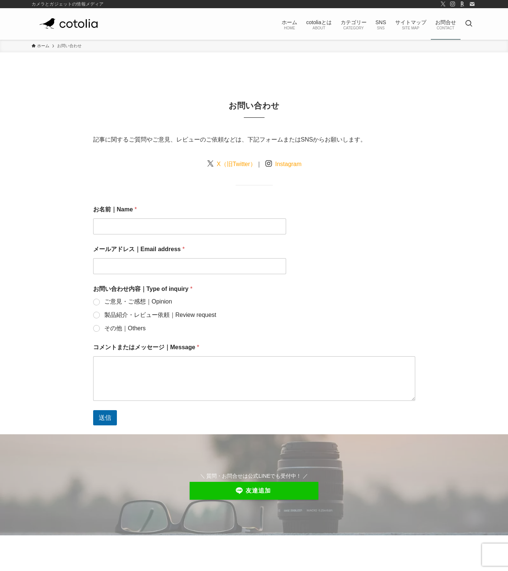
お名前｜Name (115, 209)
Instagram (287, 164)
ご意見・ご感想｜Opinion (138, 301)
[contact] (472, 4)
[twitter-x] (443, 4)
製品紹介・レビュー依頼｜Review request (160, 315)
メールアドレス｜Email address (139, 249)
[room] (462, 4)
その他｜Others (125, 328)
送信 (105, 417)
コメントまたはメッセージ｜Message (146, 347)
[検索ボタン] (469, 24)
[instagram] (453, 4)
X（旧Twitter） (235, 164)
